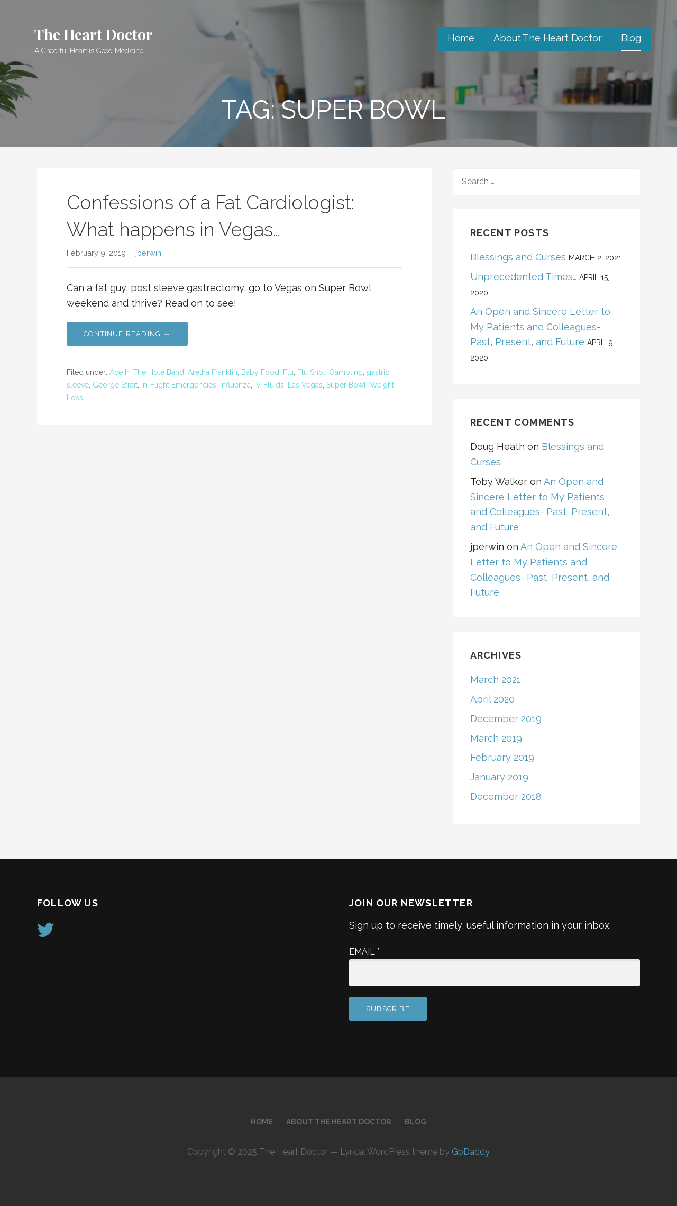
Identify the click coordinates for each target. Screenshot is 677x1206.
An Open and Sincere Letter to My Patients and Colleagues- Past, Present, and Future (540, 327)
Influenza (235, 385)
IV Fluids (269, 385)
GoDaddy (471, 1152)
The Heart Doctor (93, 34)
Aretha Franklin (212, 372)
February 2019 (502, 757)
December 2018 (506, 796)
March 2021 (495, 679)
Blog (631, 37)
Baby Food (260, 372)
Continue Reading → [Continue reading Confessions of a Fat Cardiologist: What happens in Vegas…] (127, 334)
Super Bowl (346, 385)
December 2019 (506, 718)
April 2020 (492, 699)
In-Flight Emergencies (178, 385)
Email (364, 952)
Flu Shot (311, 372)
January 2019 (499, 776)
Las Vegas (305, 385)
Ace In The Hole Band (146, 372)
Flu (288, 372)
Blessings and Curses (518, 257)
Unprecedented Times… (523, 276)
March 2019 (496, 738)
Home (460, 37)
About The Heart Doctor (547, 37)
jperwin (148, 252)
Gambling (346, 372)
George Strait (115, 385)
